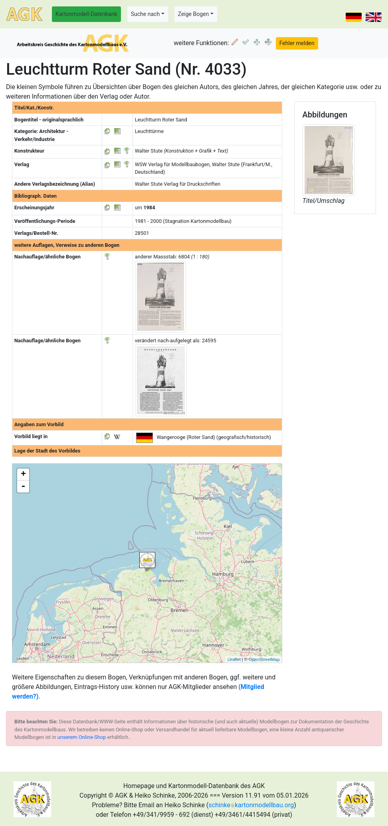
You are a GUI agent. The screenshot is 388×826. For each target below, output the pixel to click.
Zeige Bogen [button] (193, 14)
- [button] (23, 486)
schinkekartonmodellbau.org (251, 805)
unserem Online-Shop (81, 737)
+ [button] (23, 475)
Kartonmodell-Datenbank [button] (86, 14)
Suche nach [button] (145, 14)
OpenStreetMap (264, 659)
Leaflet (234, 659)
